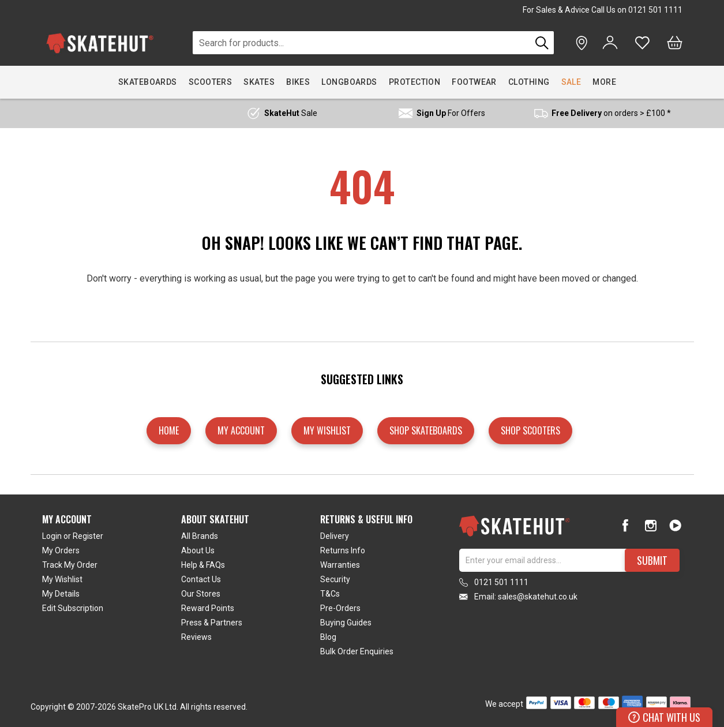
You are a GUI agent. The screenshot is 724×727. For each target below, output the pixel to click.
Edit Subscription (72, 608)
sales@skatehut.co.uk (537, 596)
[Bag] (674, 43)
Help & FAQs (203, 565)
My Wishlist (62, 579)
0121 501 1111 (655, 9)
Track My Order (69, 565)
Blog (328, 637)
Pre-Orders (340, 608)
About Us (198, 550)
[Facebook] (625, 525)
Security (335, 579)
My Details (61, 594)
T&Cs (330, 594)
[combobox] (362, 42)
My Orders (61, 550)
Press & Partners (211, 623)
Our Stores (200, 594)
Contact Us (201, 579)
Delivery (334, 536)
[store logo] (99, 43)
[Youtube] (675, 525)
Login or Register (72, 536)
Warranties (340, 565)
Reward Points (207, 608)
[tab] (111, 587)
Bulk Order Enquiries (356, 651)
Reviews (196, 637)
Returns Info (342, 550)
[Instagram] (650, 525)
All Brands (199, 536)
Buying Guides (346, 623)
